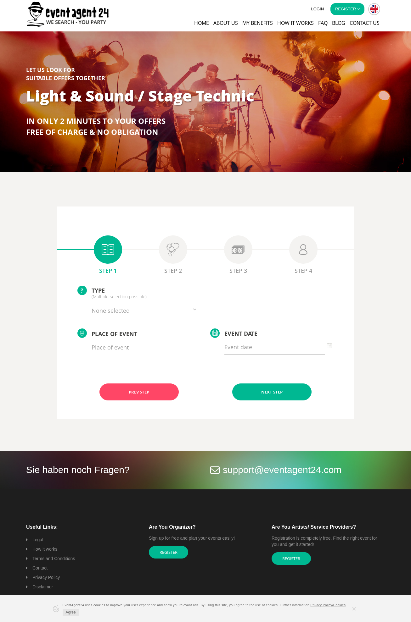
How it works (295, 22)
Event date (233, 333)
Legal (37, 539)
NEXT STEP (272, 392)
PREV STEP (139, 392)
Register (168, 552)
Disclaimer (42, 586)
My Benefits (257, 22)
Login (317, 9)
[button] (374, 9)
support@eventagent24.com (282, 470)
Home (201, 22)
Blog (338, 22)
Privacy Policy (46, 577)
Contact (40, 567)
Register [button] (347, 9)
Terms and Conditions (53, 558)
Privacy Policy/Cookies (328, 605)
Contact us (365, 22)
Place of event (107, 333)
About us (225, 22)
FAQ (323, 22)
